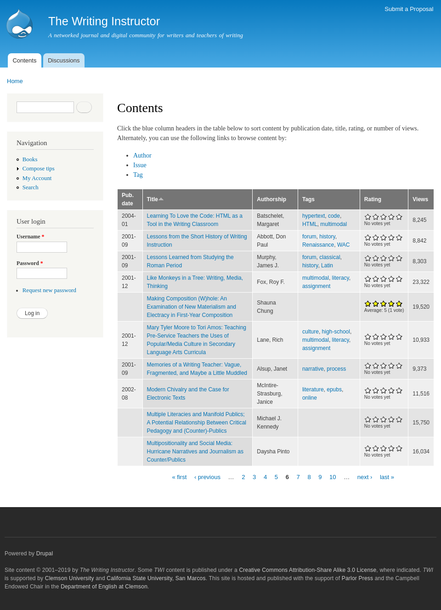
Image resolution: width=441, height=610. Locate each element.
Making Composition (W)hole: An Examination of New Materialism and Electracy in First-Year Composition (192, 306)
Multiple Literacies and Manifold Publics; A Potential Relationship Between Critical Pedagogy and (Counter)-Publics (197, 422)
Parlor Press (357, 578)
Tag (138, 174)
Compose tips (39, 168)
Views (420, 199)
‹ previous (207, 476)
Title (155, 199)
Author (142, 155)
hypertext (313, 216)
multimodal (333, 224)
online (309, 398)
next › (365, 476)
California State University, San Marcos (156, 578)
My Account (37, 178)
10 (332, 476)
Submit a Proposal (408, 9)
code (334, 216)
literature (313, 389)
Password (30, 263)
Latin (327, 265)
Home (15, 81)
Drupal (44, 553)
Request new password (49, 290)
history (327, 236)
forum (309, 236)
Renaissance (318, 245)
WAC (343, 245)
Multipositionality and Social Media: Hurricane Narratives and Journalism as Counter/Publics (195, 451)
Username (30, 236)
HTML (309, 224)
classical (329, 257)
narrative (313, 369)
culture (310, 331)
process (336, 369)
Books (30, 159)
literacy (340, 278)
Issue (140, 165)
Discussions (63, 60)
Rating (372, 199)
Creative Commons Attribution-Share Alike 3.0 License (307, 570)
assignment (316, 286)
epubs (334, 389)
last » (387, 476)
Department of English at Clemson (104, 586)
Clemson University (69, 578)
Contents (24, 60)
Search (31, 187)
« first (179, 476)
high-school (336, 331)
